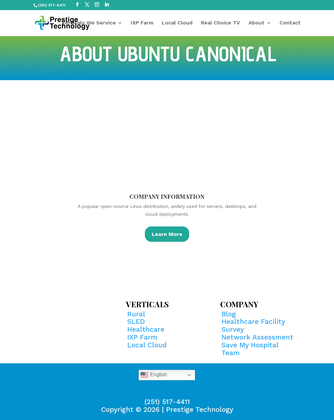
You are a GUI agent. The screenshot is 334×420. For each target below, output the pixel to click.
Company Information (167, 196)
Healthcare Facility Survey (253, 325)
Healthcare (145, 329)
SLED (136, 321)
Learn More (167, 234)
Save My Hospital (250, 345)
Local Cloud (177, 23)
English (154, 375)
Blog (228, 314)
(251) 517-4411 (167, 402)
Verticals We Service (89, 23)
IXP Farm (142, 23)
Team (230, 353)
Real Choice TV (220, 23)
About (257, 23)
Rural (136, 314)
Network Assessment (257, 337)
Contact (290, 23)
